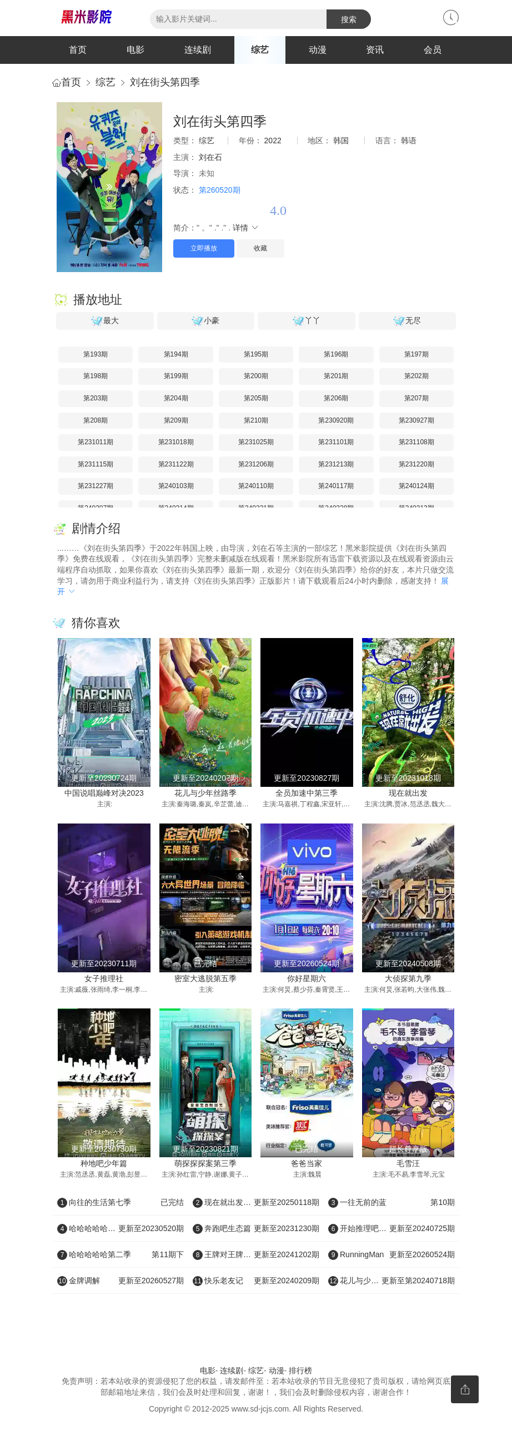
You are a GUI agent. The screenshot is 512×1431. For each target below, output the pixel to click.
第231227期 (95, 486)
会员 (432, 49)
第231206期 (256, 464)
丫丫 (306, 321)
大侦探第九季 (408, 978)
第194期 (176, 354)
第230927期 (416, 420)
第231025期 (256, 442)
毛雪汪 (408, 1163)
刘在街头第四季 (165, 82)
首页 (78, 49)
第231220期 (416, 464)
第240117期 (336, 486)
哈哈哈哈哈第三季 (120, 1228)
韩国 (341, 140)
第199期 (176, 376)
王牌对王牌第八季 (256, 1254)
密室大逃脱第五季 (205, 978)
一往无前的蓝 (391, 1202)
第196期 (336, 354)
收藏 (260, 248)
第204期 (176, 398)
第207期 (416, 398)
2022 (273, 140)
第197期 (416, 354)
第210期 (256, 420)
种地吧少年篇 (104, 1163)
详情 (246, 227)
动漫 (318, 49)
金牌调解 (120, 1281)
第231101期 (336, 442)
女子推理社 (103, 978)
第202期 (416, 376)
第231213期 (336, 464)
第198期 (95, 376)
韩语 (408, 140)
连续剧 (197, 49)
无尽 (407, 321)
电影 (135, 49)
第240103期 (176, 486)
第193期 (95, 354)
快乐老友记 (256, 1281)
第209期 (176, 420)
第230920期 (336, 420)
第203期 (95, 398)
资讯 (375, 49)
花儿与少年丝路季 (205, 793)
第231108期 (416, 442)
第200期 (256, 376)
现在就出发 (408, 793)
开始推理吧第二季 (391, 1228)
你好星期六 (306, 978)
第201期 (336, 376)
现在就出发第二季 (256, 1202)
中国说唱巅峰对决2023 (104, 793)
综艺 (260, 49)
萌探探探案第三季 (205, 1163)
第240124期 (416, 486)
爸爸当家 (306, 1163)
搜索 (349, 19)
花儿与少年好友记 (391, 1281)
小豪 (205, 321)
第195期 (256, 354)
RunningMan (391, 1254)
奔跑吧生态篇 (256, 1228)
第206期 (336, 398)
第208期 (95, 420)
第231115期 (95, 464)
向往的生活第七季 (120, 1202)
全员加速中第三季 (306, 793)
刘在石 (210, 157)
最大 (105, 321)
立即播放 (203, 248)
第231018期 (176, 442)
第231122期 (176, 464)
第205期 (256, 398)
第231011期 (95, 442)
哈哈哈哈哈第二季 (120, 1254)
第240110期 (256, 486)
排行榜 (300, 1370)
